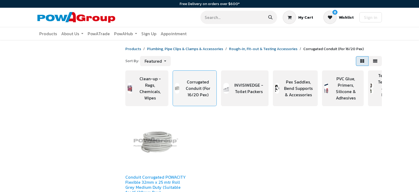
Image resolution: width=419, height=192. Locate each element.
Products (133, 49)
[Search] (270, 17)
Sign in (370, 17)
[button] (155, 61)
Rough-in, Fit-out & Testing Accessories (263, 49)
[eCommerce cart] (298, 17)
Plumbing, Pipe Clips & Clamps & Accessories (185, 49)
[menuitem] (48, 33)
